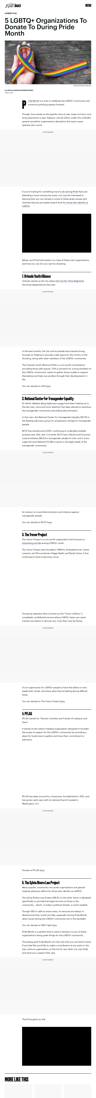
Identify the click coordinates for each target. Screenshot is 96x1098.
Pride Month (33, 101)
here (48, 386)
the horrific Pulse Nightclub (70, 281)
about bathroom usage (52, 403)
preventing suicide (31, 543)
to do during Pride (69, 191)
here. (49, 522)
